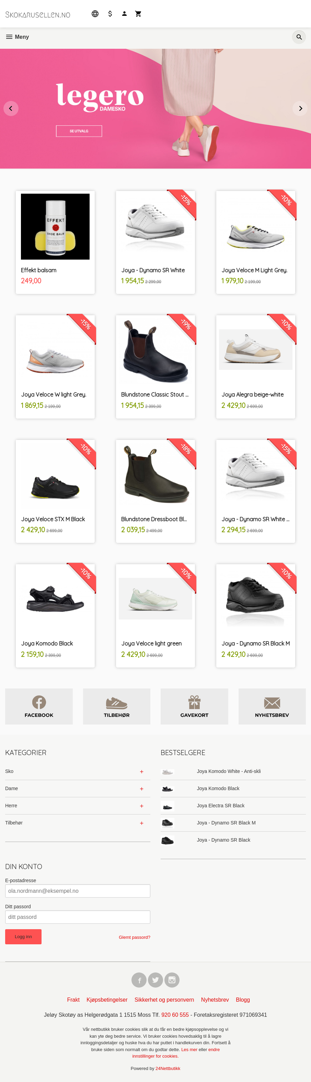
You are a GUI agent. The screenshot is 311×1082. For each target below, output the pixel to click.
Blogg (243, 1000)
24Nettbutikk (168, 1068)
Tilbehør (14, 822)
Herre (11, 805)
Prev (18, 107)
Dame (11, 788)
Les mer (190, 1049)
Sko (9, 771)
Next (307, 107)
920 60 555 (175, 1015)
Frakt (73, 1000)
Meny (17, 37)
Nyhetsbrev (215, 1000)
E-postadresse (20, 880)
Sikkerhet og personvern (164, 1000)
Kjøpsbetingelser (107, 1000)
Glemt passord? (134, 937)
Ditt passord (18, 906)
